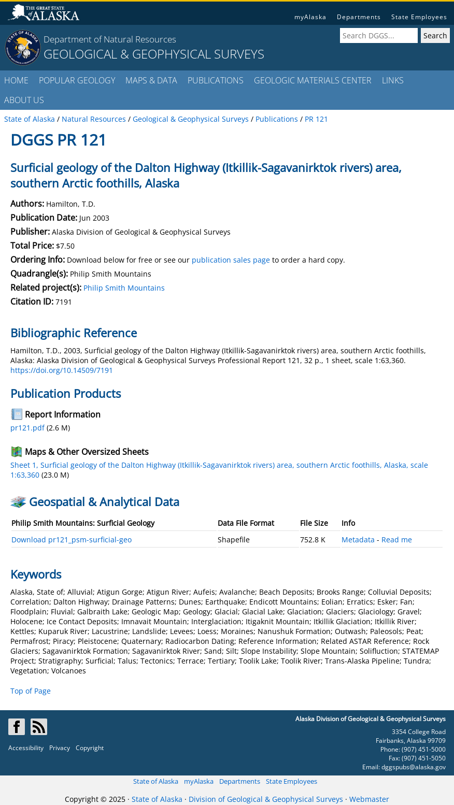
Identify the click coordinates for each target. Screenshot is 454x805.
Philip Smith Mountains (124, 288)
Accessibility (26, 747)
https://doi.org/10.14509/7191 (61, 370)
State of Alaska (155, 781)
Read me (396, 539)
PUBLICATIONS (216, 80)
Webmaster (369, 799)
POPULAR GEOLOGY (77, 80)
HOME (16, 80)
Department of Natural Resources (110, 39)
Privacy (59, 747)
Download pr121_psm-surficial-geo (71, 539)
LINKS (393, 80)
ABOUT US (24, 100)
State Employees (419, 16)
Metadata (358, 539)
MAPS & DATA (151, 80)
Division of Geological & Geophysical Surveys (266, 799)
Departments (359, 16)
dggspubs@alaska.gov (413, 767)
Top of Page (30, 691)
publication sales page (231, 260)
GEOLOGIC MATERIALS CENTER (313, 80)
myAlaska (310, 16)
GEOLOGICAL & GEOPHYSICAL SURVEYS (154, 53)
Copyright (90, 747)
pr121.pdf (27, 428)
